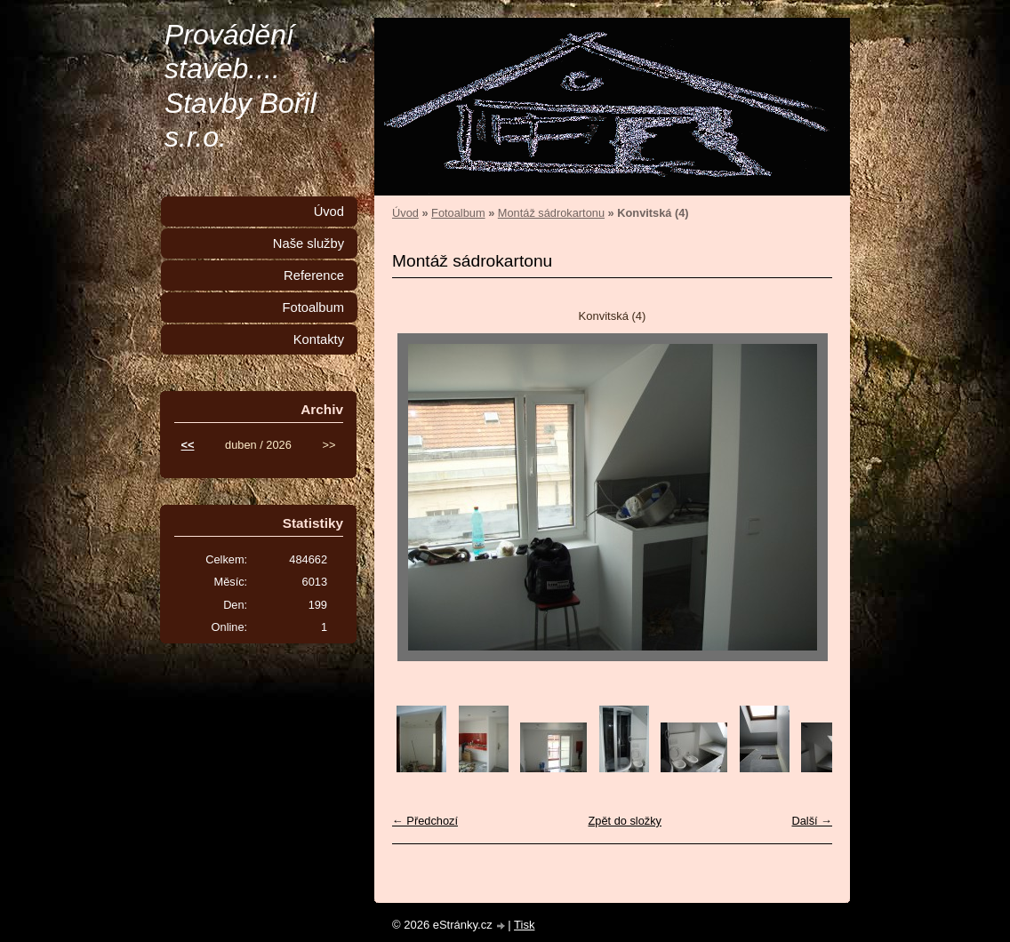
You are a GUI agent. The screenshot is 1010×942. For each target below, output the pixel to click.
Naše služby (308, 243)
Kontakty (318, 339)
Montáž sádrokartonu (551, 213)
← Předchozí (425, 820)
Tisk (524, 924)
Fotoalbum (458, 213)
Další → (811, 820)
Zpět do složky (624, 820)
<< (188, 444)
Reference (314, 275)
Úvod (405, 213)
